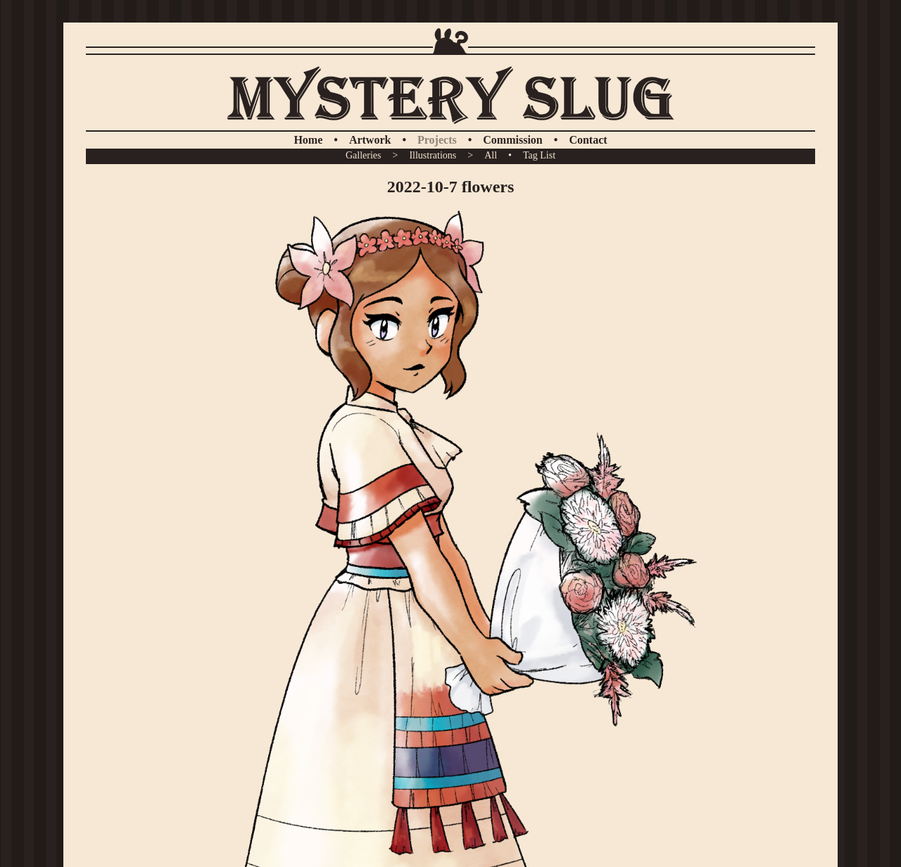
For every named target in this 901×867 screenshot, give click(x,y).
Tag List (539, 155)
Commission (512, 140)
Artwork (370, 140)
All (490, 155)
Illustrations (432, 155)
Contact (588, 140)
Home (308, 140)
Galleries (364, 155)
